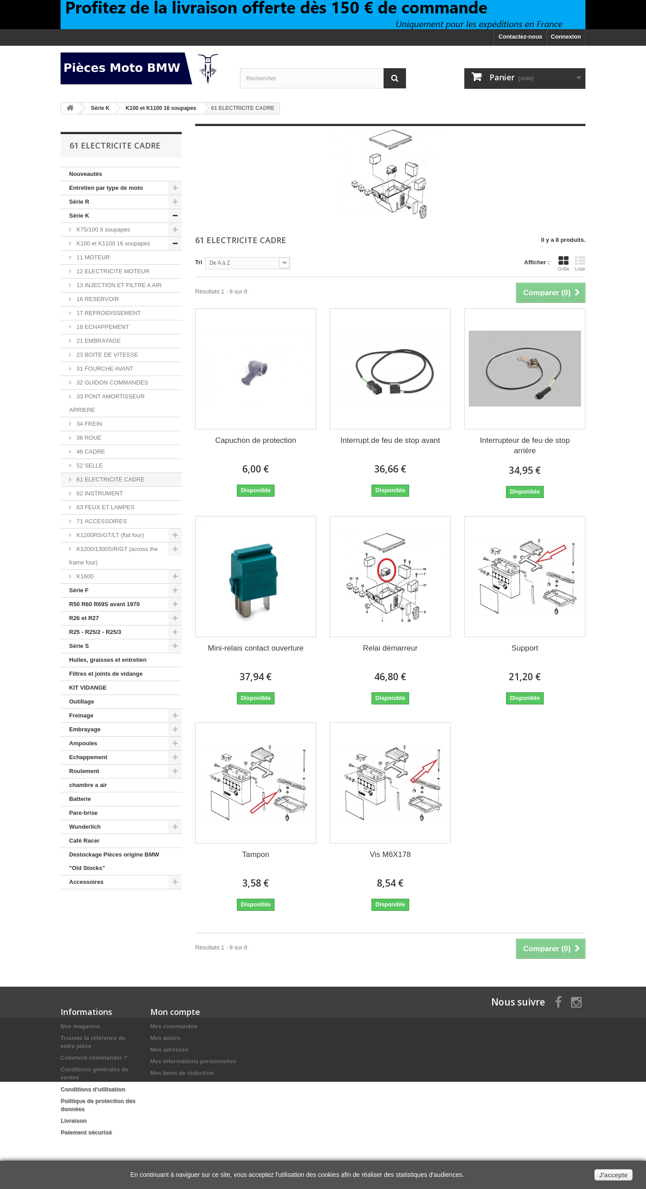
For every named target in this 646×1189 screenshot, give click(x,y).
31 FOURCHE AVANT (104, 368)
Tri (198, 262)
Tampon (255, 854)
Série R (79, 201)
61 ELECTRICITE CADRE (109, 479)
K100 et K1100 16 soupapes (112, 243)
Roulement (84, 771)
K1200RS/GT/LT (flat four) (109, 535)
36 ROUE (88, 437)
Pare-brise (83, 812)
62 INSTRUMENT (99, 493)
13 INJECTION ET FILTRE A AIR (118, 285)
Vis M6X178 (390, 854)
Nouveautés (85, 173)
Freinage (81, 715)
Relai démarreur (390, 648)
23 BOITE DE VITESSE (106, 354)
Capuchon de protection (256, 440)
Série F (78, 590)
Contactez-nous (520, 36)
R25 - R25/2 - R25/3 (95, 632)
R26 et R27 (84, 618)
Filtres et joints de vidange (106, 673)
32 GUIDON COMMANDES (111, 382)
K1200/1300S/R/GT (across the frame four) (113, 556)
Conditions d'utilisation (93, 1089)
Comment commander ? (94, 1057)
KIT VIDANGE (88, 687)
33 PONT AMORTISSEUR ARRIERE (107, 403)
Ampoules (83, 743)
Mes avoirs (165, 1038)
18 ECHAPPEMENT (102, 326)
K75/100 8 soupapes (102, 229)
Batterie (80, 799)
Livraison (74, 1120)
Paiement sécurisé (86, 1132)
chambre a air (88, 785)
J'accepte (613, 1175)
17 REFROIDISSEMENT (108, 313)
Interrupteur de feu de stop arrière (525, 445)
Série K (79, 215)
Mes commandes (173, 1026)
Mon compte (175, 1011)
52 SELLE (89, 465)
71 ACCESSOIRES (101, 521)
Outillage (81, 701)
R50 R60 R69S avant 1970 (104, 604)
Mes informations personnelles (193, 1061)
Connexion (566, 36)
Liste (580, 263)
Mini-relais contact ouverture (256, 648)
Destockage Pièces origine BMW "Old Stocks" (114, 861)
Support (524, 648)
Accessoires (86, 882)
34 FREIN (88, 423)
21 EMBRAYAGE (98, 340)
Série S (79, 646)
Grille (563, 263)
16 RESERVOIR (97, 299)
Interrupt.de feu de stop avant (390, 440)
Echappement (88, 757)
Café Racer (84, 840)
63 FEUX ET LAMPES (105, 507)
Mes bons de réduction (182, 1073)
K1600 (84, 576)
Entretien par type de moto (106, 187)
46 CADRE (90, 451)
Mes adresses (169, 1049)
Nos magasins (80, 1026)
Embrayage (84, 729)
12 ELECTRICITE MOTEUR (112, 271)
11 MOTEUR (92, 257)
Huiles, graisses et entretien (108, 659)
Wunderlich (85, 826)
